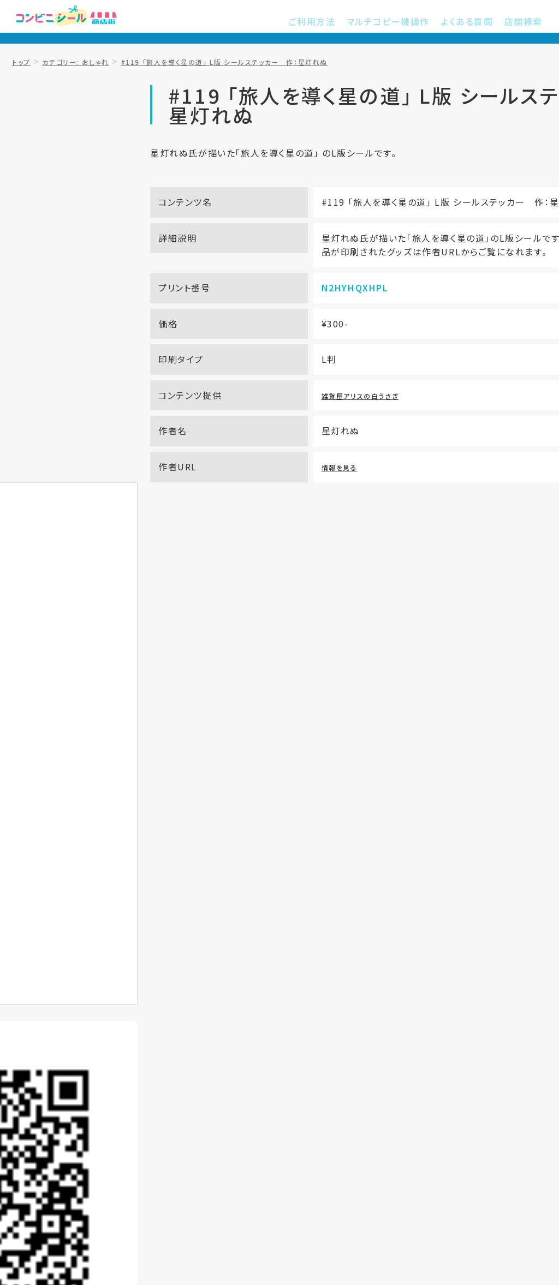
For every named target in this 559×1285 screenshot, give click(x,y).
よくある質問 (474, 21)
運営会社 (453, 1103)
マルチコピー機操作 (402, 21)
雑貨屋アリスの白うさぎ (332, 422)
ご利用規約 (276, 1103)
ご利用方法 (334, 21)
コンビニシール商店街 (84, 22)
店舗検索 (526, 21)
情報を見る (306, 494)
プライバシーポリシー (367, 1103)
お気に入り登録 (76, 375)
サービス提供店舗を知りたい (415, 562)
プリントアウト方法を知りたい (144, 562)
